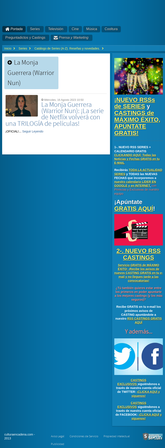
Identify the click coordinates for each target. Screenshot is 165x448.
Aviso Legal (57, 436)
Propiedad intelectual (117, 436)
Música (91, 29)
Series (35, 29)
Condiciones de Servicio (84, 436)
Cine (75, 29)
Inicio (7, 48)
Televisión (55, 29)
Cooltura (111, 29)
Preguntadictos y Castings (25, 37)
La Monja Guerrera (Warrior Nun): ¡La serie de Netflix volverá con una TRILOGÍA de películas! (54, 114)
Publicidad (57, 444)
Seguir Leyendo (32, 131)
